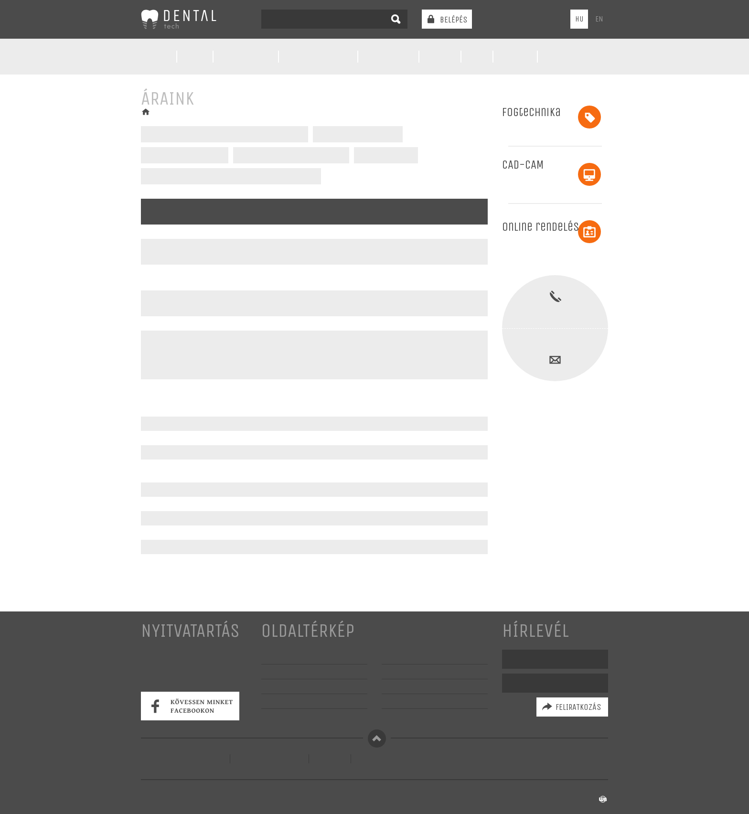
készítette (587, 799)
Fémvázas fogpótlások (358, 134)
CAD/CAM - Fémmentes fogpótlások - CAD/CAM (224, 134)
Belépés (453, 19)
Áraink (439, 56)
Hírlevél (535, 630)
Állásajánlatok (405, 715)
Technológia (246, 56)
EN (599, 18)
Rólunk (155, 56)
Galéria (514, 56)
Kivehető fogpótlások (184, 155)
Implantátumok (384, 155)
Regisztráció (376, 758)
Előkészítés (388, 56)
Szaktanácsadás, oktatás (300, 715)
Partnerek (398, 671)
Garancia (395, 701)
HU (579, 18)
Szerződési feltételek (269, 758)
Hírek (195, 56)
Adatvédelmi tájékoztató (185, 758)
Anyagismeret (404, 686)
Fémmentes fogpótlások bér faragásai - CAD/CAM (231, 176)
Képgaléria (279, 701)
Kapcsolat (565, 56)
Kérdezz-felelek (408, 656)
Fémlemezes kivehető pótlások (289, 155)
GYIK (476, 56)
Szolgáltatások (318, 56)
